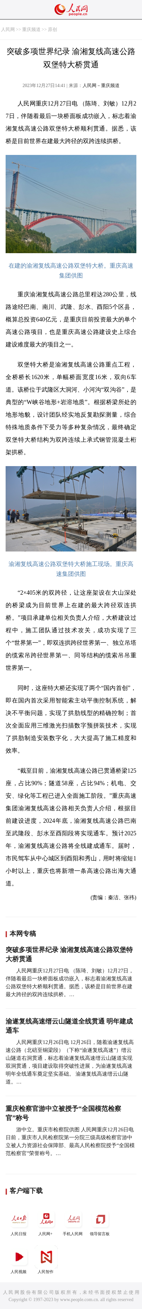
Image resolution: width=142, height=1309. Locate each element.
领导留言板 (100, 1221)
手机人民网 (73, 1221)
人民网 (8, 29)
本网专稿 (23, 933)
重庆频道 (31, 29)
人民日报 (19, 1221)
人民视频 (19, 1259)
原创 (52, 29)
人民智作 (46, 1259)
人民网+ (46, 1221)
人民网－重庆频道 (101, 85)
